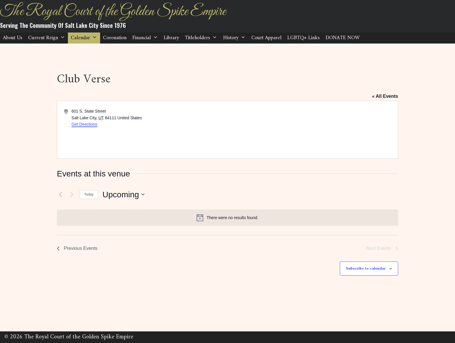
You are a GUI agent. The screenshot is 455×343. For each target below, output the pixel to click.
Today (88, 194)
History (235, 38)
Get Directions (84, 124)
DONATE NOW (343, 37)
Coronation (115, 37)
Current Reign (48, 38)
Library (171, 37)
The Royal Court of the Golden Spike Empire (113, 11)
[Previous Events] (60, 194)
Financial (146, 38)
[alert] (227, 218)
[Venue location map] (312, 129)
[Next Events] (71, 194)
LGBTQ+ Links (303, 37)
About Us (12, 37)
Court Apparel (266, 37)
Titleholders (202, 38)
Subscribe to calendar (366, 268)
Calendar (85, 38)
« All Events (385, 96)
